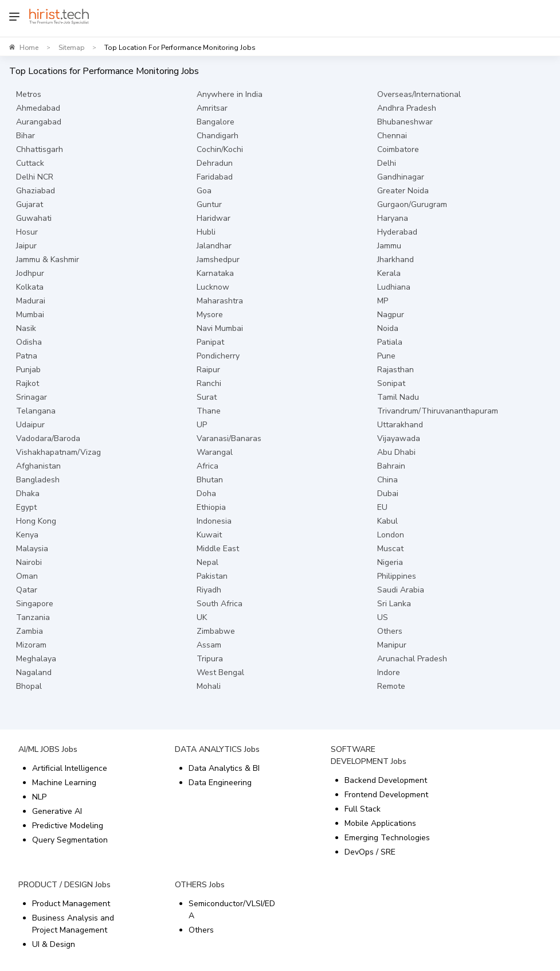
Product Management (71, 903)
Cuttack (30, 163)
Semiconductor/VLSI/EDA (232, 909)
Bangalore (215, 121)
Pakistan (212, 576)
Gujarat (29, 204)
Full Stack (362, 809)
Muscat (390, 548)
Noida (387, 328)
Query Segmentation (70, 839)
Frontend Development (386, 794)
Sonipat (391, 383)
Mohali (209, 686)
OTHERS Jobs (200, 884)
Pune (386, 355)
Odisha (29, 342)
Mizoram (31, 644)
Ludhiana (393, 287)
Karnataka (215, 273)
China (387, 479)
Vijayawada (398, 438)
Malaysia (32, 548)
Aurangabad (38, 121)
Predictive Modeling (67, 825)
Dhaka (28, 493)
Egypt (26, 507)
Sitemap (71, 47)
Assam (209, 644)
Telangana (36, 410)
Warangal (215, 452)
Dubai (387, 493)
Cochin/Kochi (220, 149)
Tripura (210, 658)
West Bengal (220, 672)
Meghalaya (36, 658)
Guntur (209, 204)
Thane (209, 410)
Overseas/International (419, 94)
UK (202, 617)
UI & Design (53, 944)
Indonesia (214, 521)
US (382, 617)
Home (28, 47)
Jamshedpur (218, 259)
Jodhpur (30, 273)
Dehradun (215, 163)
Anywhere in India (230, 94)
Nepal (207, 562)
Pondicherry (218, 355)
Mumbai (30, 314)
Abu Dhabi (396, 452)
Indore (388, 672)
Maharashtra (220, 300)
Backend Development (385, 780)
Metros (28, 94)
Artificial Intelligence (69, 768)
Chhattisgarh (39, 149)
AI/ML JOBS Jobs (47, 749)
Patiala (389, 342)
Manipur (391, 644)
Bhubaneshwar (405, 121)
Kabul (387, 521)
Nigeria (390, 562)
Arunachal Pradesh (412, 658)
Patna (26, 355)
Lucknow (213, 287)
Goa (204, 190)
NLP (39, 796)
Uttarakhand (400, 424)
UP (202, 424)
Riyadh (209, 589)
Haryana (392, 218)
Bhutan (210, 479)
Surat (207, 397)
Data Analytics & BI (224, 768)
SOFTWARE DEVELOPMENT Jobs (368, 755)
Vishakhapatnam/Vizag (58, 452)
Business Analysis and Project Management (73, 923)
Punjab (28, 369)
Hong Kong (36, 521)
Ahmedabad (38, 108)
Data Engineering (220, 782)
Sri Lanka (394, 603)
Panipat (210, 342)
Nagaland (34, 672)
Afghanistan (38, 466)
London (390, 534)
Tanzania (33, 617)
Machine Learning (64, 782)
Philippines (396, 576)
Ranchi (209, 383)
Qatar (26, 589)
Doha (206, 493)
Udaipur (30, 424)
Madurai (30, 300)
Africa (207, 466)
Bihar (25, 135)
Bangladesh (38, 479)
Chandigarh (217, 135)
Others (389, 631)
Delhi (386, 163)
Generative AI (57, 811)
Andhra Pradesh (406, 108)
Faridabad (215, 176)
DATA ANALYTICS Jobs (217, 749)
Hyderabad (397, 232)
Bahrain (391, 466)
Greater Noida (403, 190)
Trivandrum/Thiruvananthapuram (437, 410)
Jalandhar (214, 245)
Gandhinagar (400, 176)
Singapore (34, 603)
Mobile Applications (380, 823)
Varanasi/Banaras (229, 438)
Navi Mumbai (220, 328)
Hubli (206, 232)
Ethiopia (211, 507)
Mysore (210, 314)
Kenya (27, 534)
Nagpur (390, 314)
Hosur (27, 232)
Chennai (392, 135)
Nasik (26, 328)
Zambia (29, 631)
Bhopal (29, 686)
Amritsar (212, 108)
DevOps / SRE (369, 852)
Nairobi (29, 562)
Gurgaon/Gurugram (412, 204)
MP (382, 300)
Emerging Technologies (387, 837)
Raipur (208, 369)
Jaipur (26, 245)
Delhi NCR (34, 176)
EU (382, 507)
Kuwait (209, 534)
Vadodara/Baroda (48, 438)
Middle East (218, 548)
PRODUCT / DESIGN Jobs (64, 884)
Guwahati (34, 218)
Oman (27, 576)
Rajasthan (395, 369)
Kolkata (30, 287)
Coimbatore (398, 149)
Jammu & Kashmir (47, 259)
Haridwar (213, 218)
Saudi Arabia (400, 589)
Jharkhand (395, 259)
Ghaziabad (35, 190)
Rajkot (27, 383)
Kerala (389, 273)
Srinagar (31, 397)
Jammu (389, 245)
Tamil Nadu (398, 397)
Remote (391, 686)
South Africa (219, 603)
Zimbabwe (216, 631)
